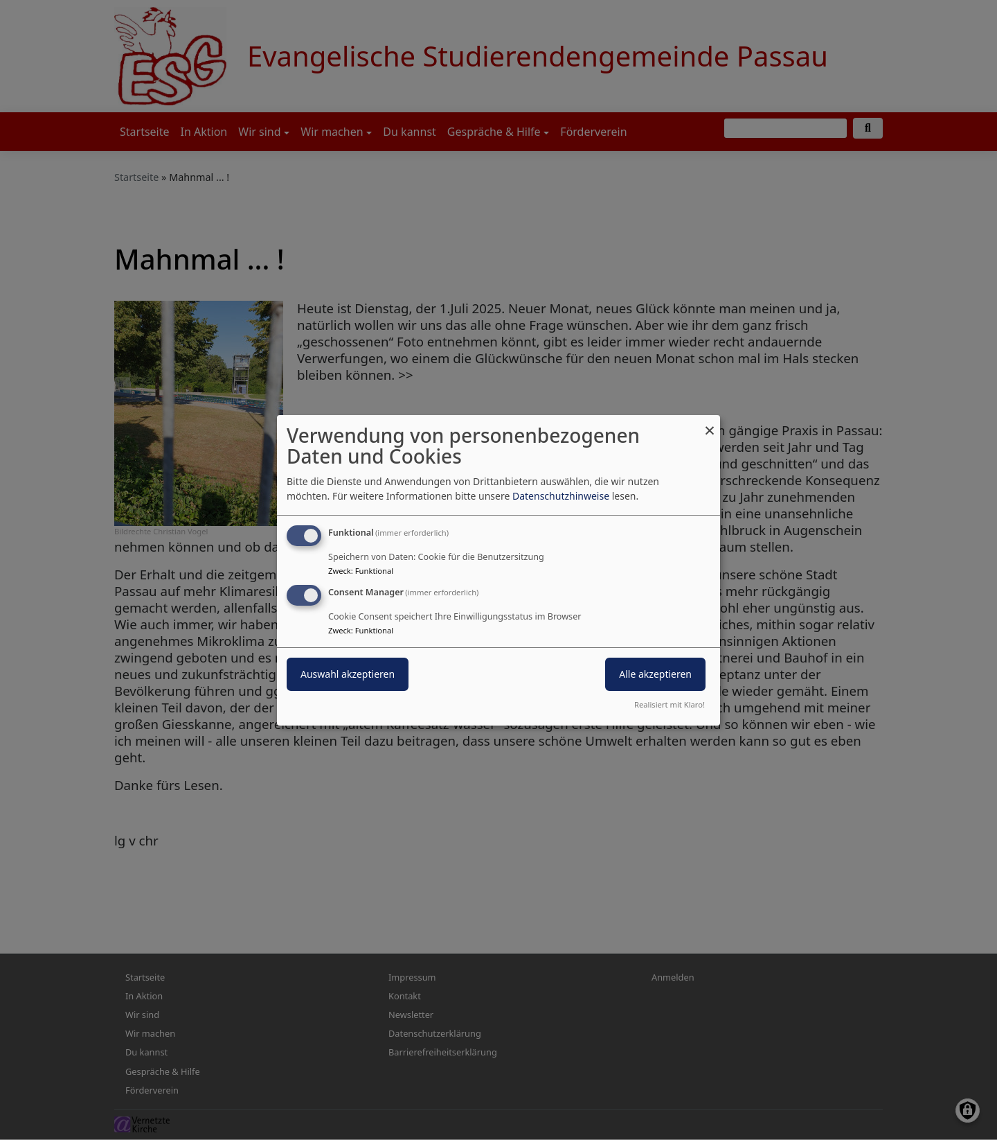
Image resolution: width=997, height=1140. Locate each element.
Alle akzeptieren (655, 674)
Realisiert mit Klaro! (669, 704)
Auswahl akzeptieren (347, 674)
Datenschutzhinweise (560, 495)
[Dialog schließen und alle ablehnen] (709, 423)
